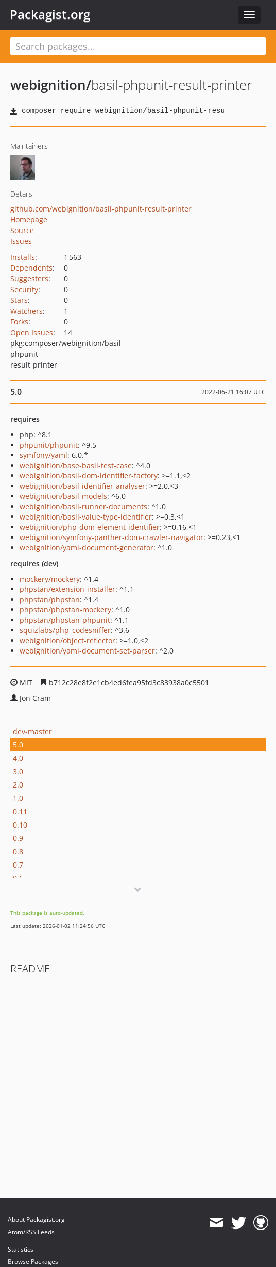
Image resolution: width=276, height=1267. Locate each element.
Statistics (20, 1249)
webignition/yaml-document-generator (86, 547)
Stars (19, 300)
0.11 (20, 811)
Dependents (31, 268)
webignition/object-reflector (67, 640)
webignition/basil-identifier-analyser (82, 486)
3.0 (18, 771)
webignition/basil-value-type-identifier (86, 517)
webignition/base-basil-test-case (76, 465)
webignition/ (50, 84)
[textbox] (138, 46)
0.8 (18, 851)
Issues (21, 241)
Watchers (26, 311)
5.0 (18, 745)
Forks (19, 322)
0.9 (18, 838)
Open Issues (31, 332)
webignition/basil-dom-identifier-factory (89, 476)
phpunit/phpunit (49, 445)
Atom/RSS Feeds (31, 1231)
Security (24, 289)
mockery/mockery (50, 579)
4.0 (18, 758)
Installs (22, 257)
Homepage (28, 219)
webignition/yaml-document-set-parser (87, 651)
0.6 (18, 878)
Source (22, 230)
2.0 (18, 785)
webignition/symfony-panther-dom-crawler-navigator (111, 537)
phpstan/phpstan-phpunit (65, 620)
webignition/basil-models (63, 496)
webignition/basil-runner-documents (83, 506)
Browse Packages (33, 1261)
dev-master (32, 731)
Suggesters (29, 278)
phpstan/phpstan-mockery (65, 610)
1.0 (18, 798)
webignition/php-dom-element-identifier (90, 527)
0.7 (18, 865)
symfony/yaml (43, 455)
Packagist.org (50, 14)
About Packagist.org (36, 1219)
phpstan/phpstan (50, 599)
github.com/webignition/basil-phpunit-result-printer (101, 209)
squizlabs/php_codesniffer (65, 630)
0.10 (20, 825)
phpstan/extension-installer (67, 589)
